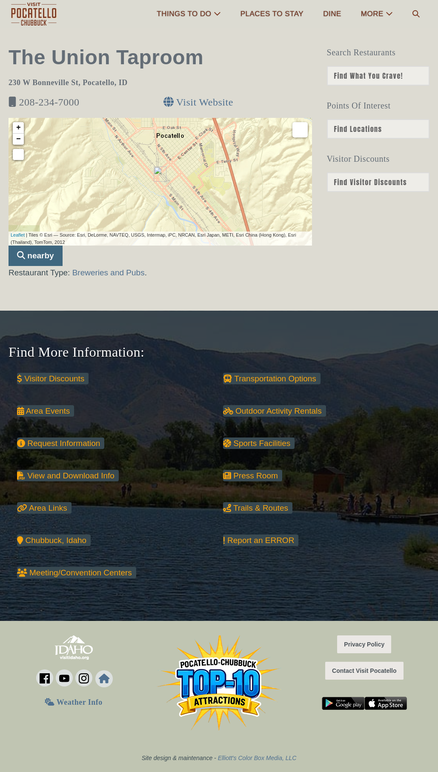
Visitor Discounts (50, 378)
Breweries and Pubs (108, 272)
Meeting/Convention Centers (74, 572)
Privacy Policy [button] (364, 644)
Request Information (58, 443)
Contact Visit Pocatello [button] (364, 670)
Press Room (250, 475)
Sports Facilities (256, 443)
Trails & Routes (255, 507)
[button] (416, 14)
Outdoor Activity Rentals (272, 410)
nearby (35, 255)
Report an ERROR (258, 540)
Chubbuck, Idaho (51, 540)
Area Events (43, 410)
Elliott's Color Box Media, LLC (257, 758)
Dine (332, 14)
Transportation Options (269, 378)
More (377, 14)
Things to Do (188, 14)
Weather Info (73, 702)
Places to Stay (271, 14)
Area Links (42, 507)
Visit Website (198, 102)
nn (378, 76)
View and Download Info (66, 475)
